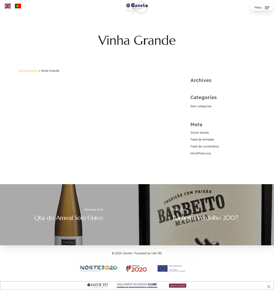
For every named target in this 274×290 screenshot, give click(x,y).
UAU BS (156, 253)
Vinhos (33, 71)
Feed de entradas (202, 139)
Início (22, 71)
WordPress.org (200, 153)
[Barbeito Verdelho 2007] (205, 214)
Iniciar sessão (199, 132)
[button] (262, 8)
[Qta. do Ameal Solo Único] (68, 214)
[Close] (269, 286)
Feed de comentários (204, 146)
